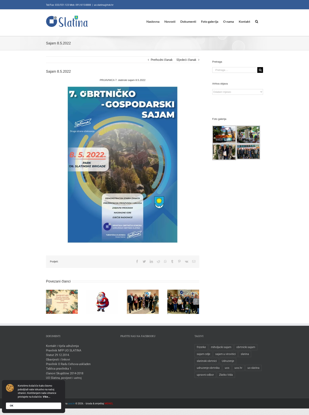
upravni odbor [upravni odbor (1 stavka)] (204, 374)
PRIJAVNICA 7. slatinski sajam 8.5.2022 (122, 80)
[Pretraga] (255, 21)
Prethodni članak (161, 60)
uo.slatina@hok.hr (103, 5)
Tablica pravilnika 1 (57, 368)
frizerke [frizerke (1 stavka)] (200, 347)
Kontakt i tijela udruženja (61, 346)
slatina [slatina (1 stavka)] (244, 354)
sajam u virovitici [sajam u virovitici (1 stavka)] (224, 354)
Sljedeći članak (186, 60)
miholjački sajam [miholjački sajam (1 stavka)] (220, 347)
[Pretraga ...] (233, 70)
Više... (46, 396)
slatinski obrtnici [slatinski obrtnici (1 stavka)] (206, 360)
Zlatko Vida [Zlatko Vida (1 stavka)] (225, 374)
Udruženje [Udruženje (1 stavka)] (227, 360)
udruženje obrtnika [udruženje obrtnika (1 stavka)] (207, 367)
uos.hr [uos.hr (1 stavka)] (238, 367)
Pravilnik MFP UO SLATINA (63, 350)
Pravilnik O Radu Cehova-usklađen (67, 364)
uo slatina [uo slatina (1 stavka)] (253, 367)
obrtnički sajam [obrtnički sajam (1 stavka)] (245, 347)
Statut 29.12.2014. (57, 355)
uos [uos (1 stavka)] (226, 367)
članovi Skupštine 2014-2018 (63, 373)
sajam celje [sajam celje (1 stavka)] (202, 354)
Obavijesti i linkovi (57, 359)
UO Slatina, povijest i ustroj (63, 378)
